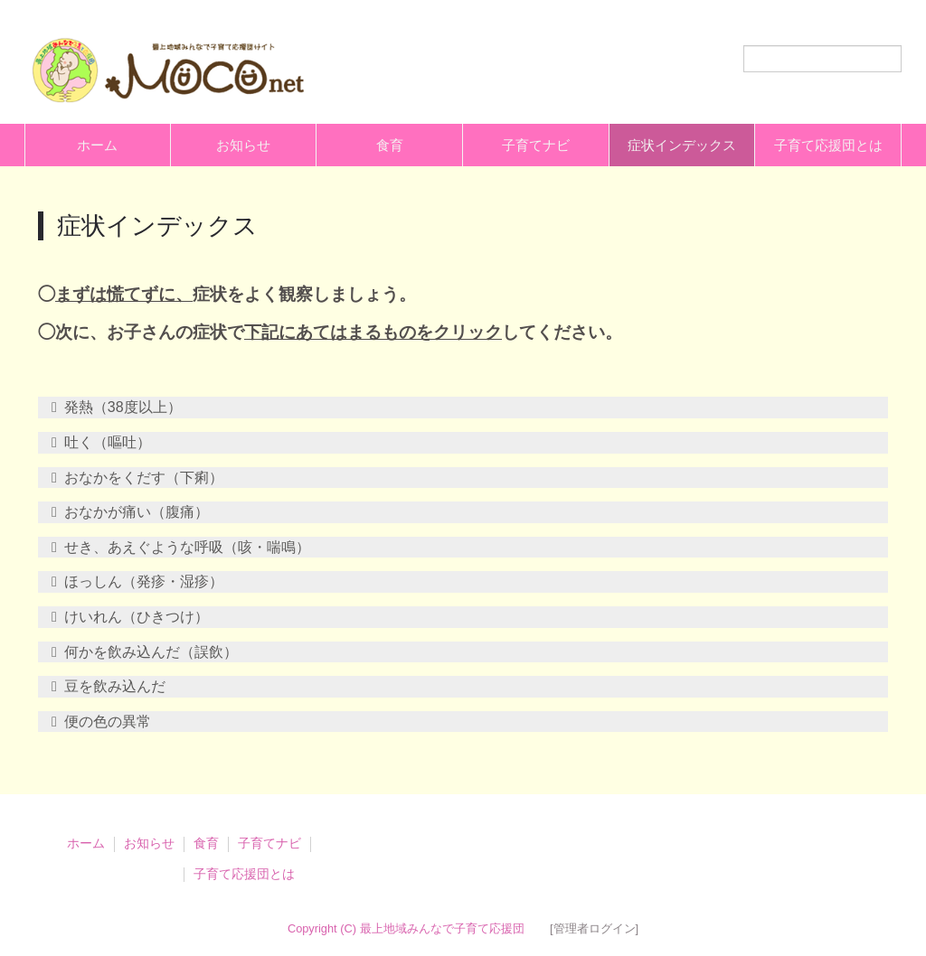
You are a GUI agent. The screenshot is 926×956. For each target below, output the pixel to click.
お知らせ (243, 145)
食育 (389, 145)
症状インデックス (682, 145)
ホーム (97, 145)
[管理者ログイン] (594, 928)
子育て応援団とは (828, 145)
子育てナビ (536, 145)
